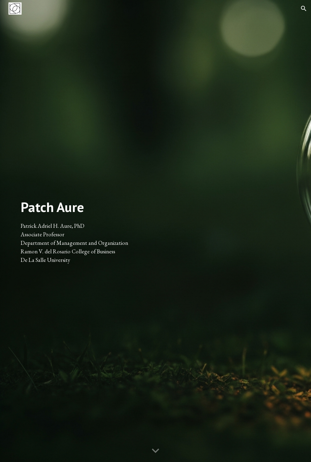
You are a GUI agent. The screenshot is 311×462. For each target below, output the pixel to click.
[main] (85, 231)
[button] (303, 8)
